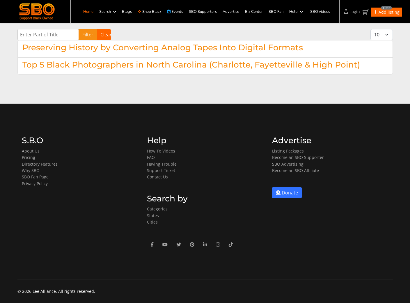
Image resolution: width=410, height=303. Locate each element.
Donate (287, 192)
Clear (105, 34)
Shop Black (149, 11)
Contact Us (157, 177)
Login (352, 11)
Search (105, 11)
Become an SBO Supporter (298, 157)
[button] (386, 12)
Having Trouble (162, 164)
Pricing (28, 157)
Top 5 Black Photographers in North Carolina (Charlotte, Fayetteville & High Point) (191, 65)
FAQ (151, 157)
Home (88, 11)
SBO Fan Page (35, 177)
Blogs (127, 11)
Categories (157, 209)
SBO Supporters (203, 11)
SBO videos (320, 11)
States (153, 215)
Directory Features (40, 164)
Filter (87, 34)
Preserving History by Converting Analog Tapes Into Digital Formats (162, 47)
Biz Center (254, 11)
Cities (152, 222)
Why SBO (31, 170)
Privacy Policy (35, 183)
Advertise (231, 11)
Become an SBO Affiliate (295, 170)
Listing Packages (288, 151)
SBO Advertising (287, 164)
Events (175, 11)
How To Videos (161, 151)
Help (293, 11)
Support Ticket (161, 170)
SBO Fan (276, 11)
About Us (31, 151)
